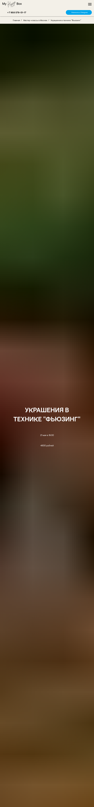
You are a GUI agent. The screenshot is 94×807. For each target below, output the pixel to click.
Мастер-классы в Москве (35, 20)
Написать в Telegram (79, 12)
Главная (16, 20)
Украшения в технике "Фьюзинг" (66, 20)
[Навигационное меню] (90, 4)
